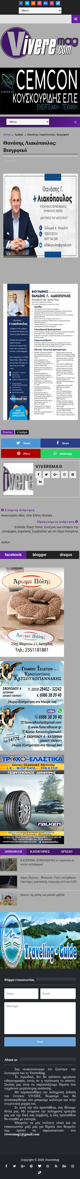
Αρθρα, (11, 160)
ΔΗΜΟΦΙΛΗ (13, 851)
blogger (40, 555)
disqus (66, 555)
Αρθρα (19, 134)
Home (7, 134)
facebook (13, 555)
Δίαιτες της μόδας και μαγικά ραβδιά (42, 894)
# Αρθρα (22, 432)
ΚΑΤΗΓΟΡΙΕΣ (40, 851)
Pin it (23, 453)
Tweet (23, 443)
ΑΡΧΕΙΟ (66, 851)
